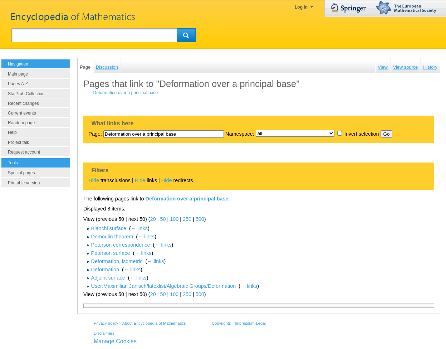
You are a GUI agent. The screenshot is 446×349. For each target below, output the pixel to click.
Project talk (18, 142)
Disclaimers (104, 333)
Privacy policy (106, 323)
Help (12, 132)
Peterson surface (110, 253)
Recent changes (23, 103)
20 (153, 219)
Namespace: (239, 134)
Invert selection (361, 134)
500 (200, 219)
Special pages (21, 172)
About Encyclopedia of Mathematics (154, 323)
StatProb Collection (26, 93)
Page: (95, 134)
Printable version (24, 182)
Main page (18, 74)
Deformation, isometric (117, 261)
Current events (22, 113)
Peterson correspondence (120, 245)
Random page (21, 122)
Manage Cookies (115, 341)
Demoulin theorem (112, 236)
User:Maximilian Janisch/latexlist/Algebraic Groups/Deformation (163, 286)
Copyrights (221, 323)
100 (174, 219)
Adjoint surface (108, 278)
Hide (93, 180)
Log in (301, 7)
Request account (24, 152)
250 (187, 219)
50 (163, 219)
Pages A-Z (18, 83)
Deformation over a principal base (125, 92)
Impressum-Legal (250, 323)
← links (139, 228)
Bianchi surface (108, 228)
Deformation (105, 269)
